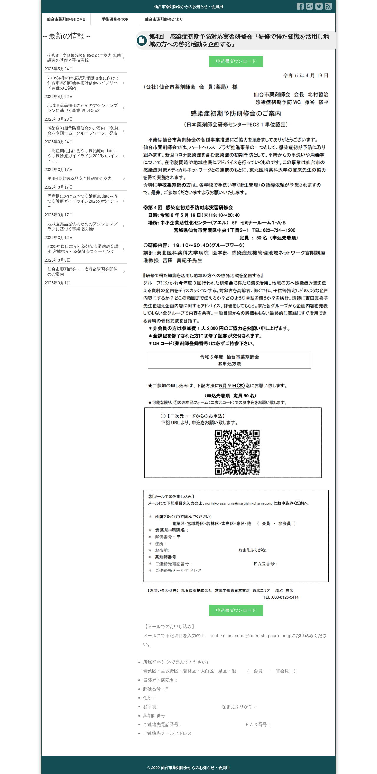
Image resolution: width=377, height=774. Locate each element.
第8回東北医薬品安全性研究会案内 (79, 178)
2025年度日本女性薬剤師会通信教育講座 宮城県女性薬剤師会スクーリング (82, 249)
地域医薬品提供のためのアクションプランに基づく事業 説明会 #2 (82, 108)
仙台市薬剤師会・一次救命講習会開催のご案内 (82, 271)
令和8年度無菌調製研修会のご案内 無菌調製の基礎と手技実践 (84, 58)
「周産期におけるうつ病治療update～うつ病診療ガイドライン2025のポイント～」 (82, 155)
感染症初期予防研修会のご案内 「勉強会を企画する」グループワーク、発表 (83, 130)
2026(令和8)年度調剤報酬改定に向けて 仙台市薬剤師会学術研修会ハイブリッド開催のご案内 (83, 83)
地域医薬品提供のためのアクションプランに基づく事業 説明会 (82, 226)
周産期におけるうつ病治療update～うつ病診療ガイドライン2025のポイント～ (82, 201)
